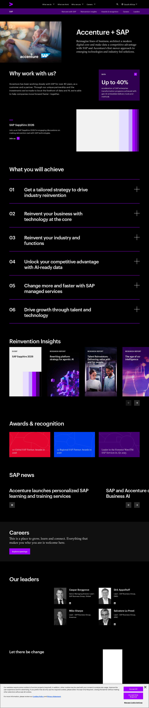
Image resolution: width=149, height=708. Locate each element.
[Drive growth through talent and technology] (74, 311)
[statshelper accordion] (135, 74)
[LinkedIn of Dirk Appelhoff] (115, 603)
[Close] (145, 687)
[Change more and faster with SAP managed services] (74, 287)
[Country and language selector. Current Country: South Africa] (129, 4)
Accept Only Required (133, 696)
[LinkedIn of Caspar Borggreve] (70, 603)
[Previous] (128, 505)
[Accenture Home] (16, 4)
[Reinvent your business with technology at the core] (74, 215)
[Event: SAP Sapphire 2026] (25, 371)
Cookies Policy (38, 696)
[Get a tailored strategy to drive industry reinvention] (74, 191)
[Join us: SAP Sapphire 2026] (14, 138)
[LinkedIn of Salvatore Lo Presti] (115, 624)
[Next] (137, 403)
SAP (11, 11)
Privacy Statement (54, 696)
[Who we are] (78, 4)
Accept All (133, 689)
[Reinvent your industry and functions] (74, 239)
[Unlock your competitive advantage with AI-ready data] (74, 263)
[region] (74, 696)
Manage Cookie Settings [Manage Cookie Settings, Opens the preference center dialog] (133, 702)
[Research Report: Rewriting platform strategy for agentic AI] (63, 371)
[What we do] (48, 4)
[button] (19, 551)
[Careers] (91, 4)
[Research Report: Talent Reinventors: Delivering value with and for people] (101, 371)
